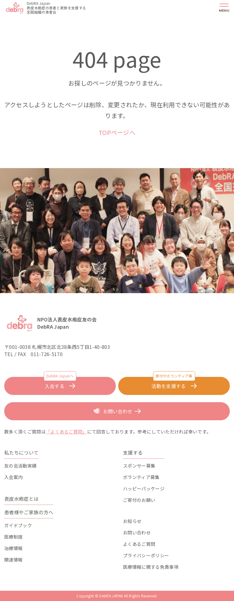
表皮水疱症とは (21, 498)
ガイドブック (18, 525)
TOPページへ (117, 132)
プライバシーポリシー (146, 555)
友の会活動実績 (20, 465)
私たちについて (21, 452)
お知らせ (132, 521)
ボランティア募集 (141, 477)
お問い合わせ (137, 532)
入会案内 (13, 477)
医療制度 (13, 537)
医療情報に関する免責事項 (150, 567)
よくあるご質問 (139, 544)
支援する (133, 452)
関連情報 (13, 559)
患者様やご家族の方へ (28, 512)
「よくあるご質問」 (66, 431)
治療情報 (13, 548)
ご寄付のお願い (139, 500)
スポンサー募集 (139, 465)
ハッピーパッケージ (144, 488)
